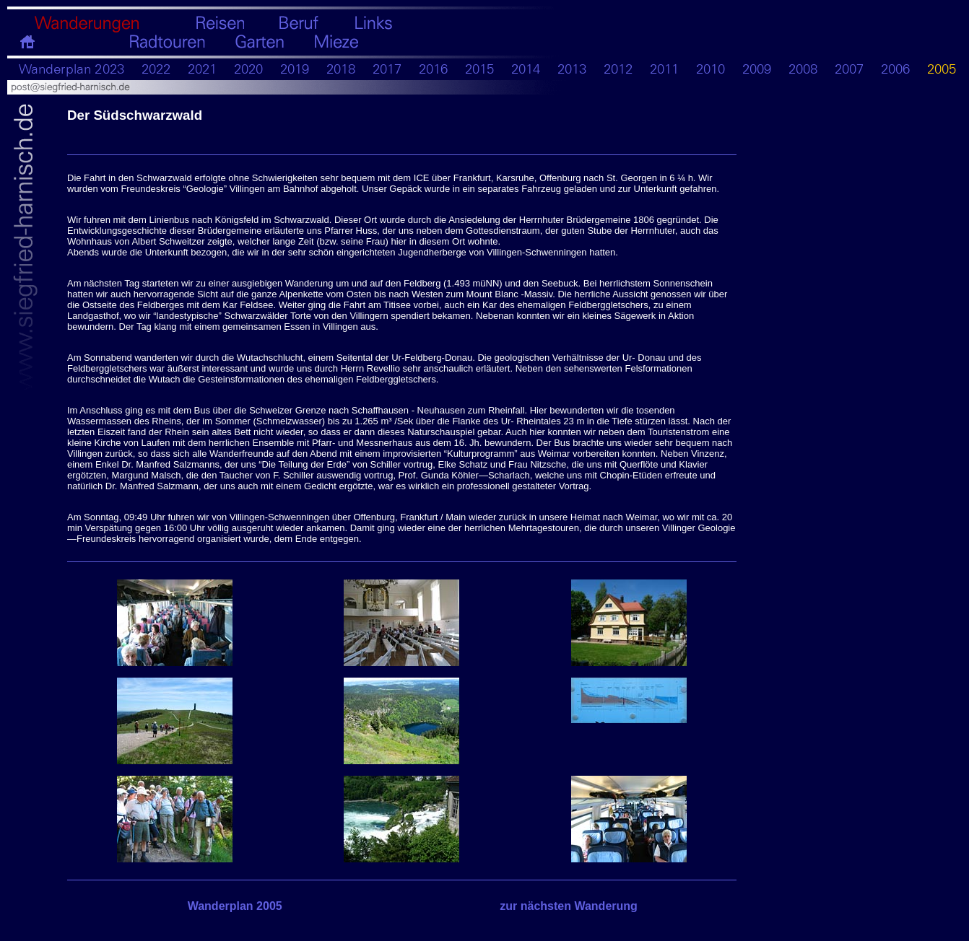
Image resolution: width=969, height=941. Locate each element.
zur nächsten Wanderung (569, 906)
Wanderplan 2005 (235, 906)
